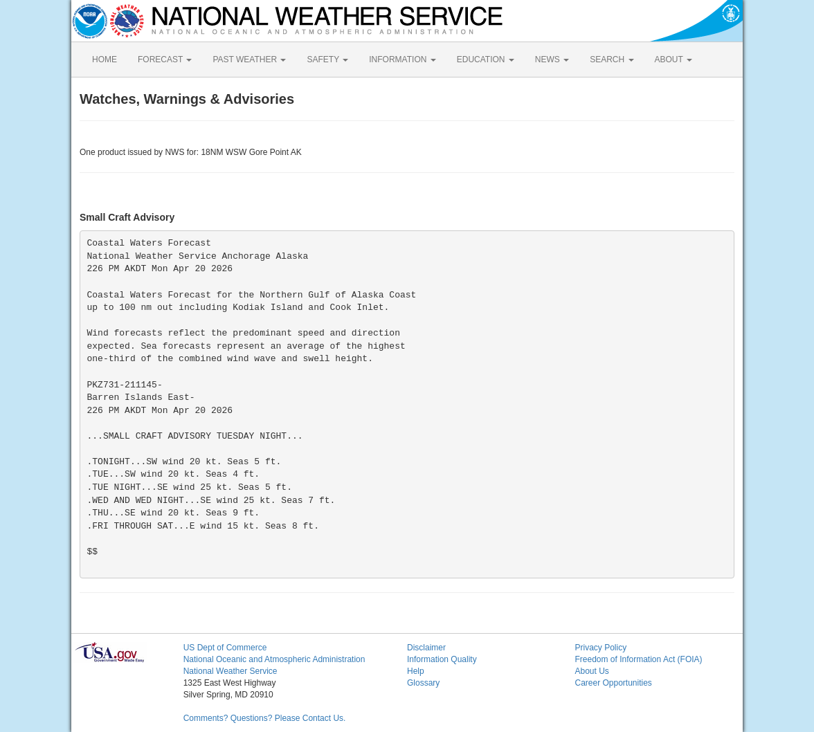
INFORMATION (402, 59)
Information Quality (442, 659)
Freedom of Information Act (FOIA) (638, 659)
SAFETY (327, 59)
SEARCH (611, 59)
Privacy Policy (600, 647)
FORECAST (165, 59)
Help (415, 671)
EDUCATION (485, 59)
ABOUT (673, 59)
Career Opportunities (613, 683)
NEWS (552, 59)
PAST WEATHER (249, 59)
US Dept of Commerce (225, 647)
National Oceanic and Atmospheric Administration (274, 659)
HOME (104, 59)
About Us (591, 671)
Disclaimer (426, 647)
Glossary (423, 683)
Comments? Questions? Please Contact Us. (264, 718)
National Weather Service (230, 671)
